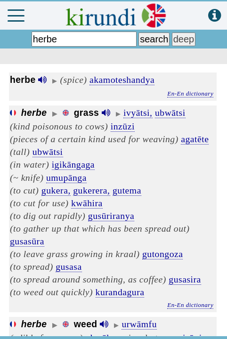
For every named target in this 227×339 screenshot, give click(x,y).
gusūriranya (111, 215)
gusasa (69, 266)
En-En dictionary (190, 93)
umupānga (66, 177)
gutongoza (162, 254)
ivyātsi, (137, 112)
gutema (127, 190)
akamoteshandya (121, 79)
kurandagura (120, 292)
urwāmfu (139, 324)
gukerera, (91, 190)
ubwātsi (170, 112)
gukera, (56, 190)
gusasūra (27, 241)
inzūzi (123, 126)
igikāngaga (73, 164)
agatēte (195, 139)
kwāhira (87, 203)
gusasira (185, 279)
